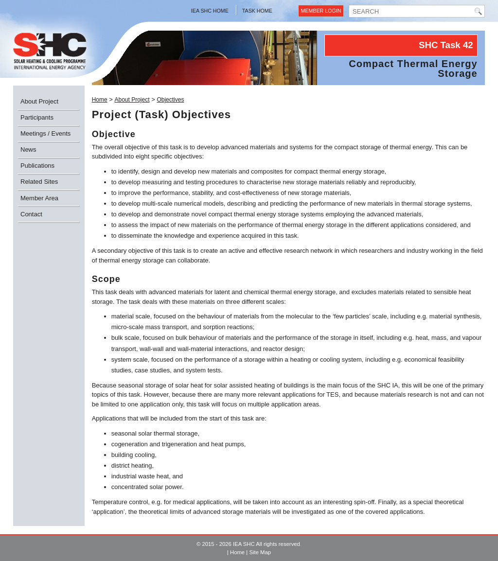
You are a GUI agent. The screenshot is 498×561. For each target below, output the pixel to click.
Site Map (260, 552)
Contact (31, 214)
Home (99, 99)
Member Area (39, 198)
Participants (36, 117)
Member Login (321, 11)
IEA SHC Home (210, 11)
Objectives (170, 99)
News (28, 149)
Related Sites (39, 181)
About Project (39, 101)
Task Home (257, 11)
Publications (37, 165)
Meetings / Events (45, 133)
